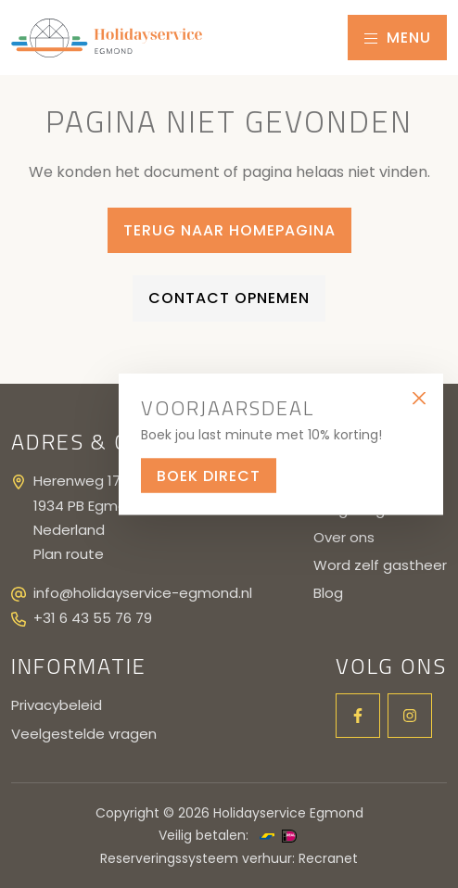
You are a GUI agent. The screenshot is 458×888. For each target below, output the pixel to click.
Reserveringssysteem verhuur (196, 858)
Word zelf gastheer (380, 565)
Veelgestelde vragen (84, 733)
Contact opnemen (229, 298)
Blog (328, 593)
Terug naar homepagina (229, 230)
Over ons (344, 537)
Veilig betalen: (203, 835)
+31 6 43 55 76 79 (92, 618)
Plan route (68, 554)
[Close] (418, 398)
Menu (397, 37)
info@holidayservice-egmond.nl (142, 593)
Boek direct (209, 475)
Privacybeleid (56, 705)
